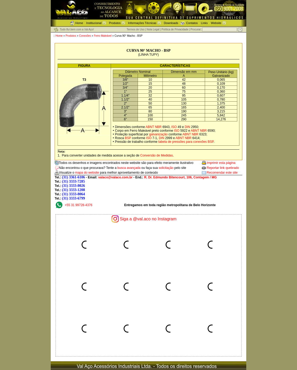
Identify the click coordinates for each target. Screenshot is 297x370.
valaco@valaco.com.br (115, 177)
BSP (128, 138)
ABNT (150, 127)
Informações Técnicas (142, 23)
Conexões (85, 35)
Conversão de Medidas (156, 155)
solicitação (166, 168)
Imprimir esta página (221, 163)
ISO (174, 127)
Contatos (192, 23)
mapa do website (87, 172)
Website (216, 23)
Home (79, 23)
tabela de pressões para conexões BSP (186, 142)
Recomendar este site (222, 172)
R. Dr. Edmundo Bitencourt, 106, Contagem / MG (180, 177)
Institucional (93, 23)
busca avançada (128, 168)
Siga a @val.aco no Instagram (148, 219)
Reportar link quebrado (223, 168)
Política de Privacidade (174, 29)
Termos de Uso (135, 29)
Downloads (171, 23)
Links (204, 23)
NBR (158, 127)
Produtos (114, 23)
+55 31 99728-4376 (78, 205)
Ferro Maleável (103, 35)
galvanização (158, 134)
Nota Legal (153, 29)
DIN (187, 127)
